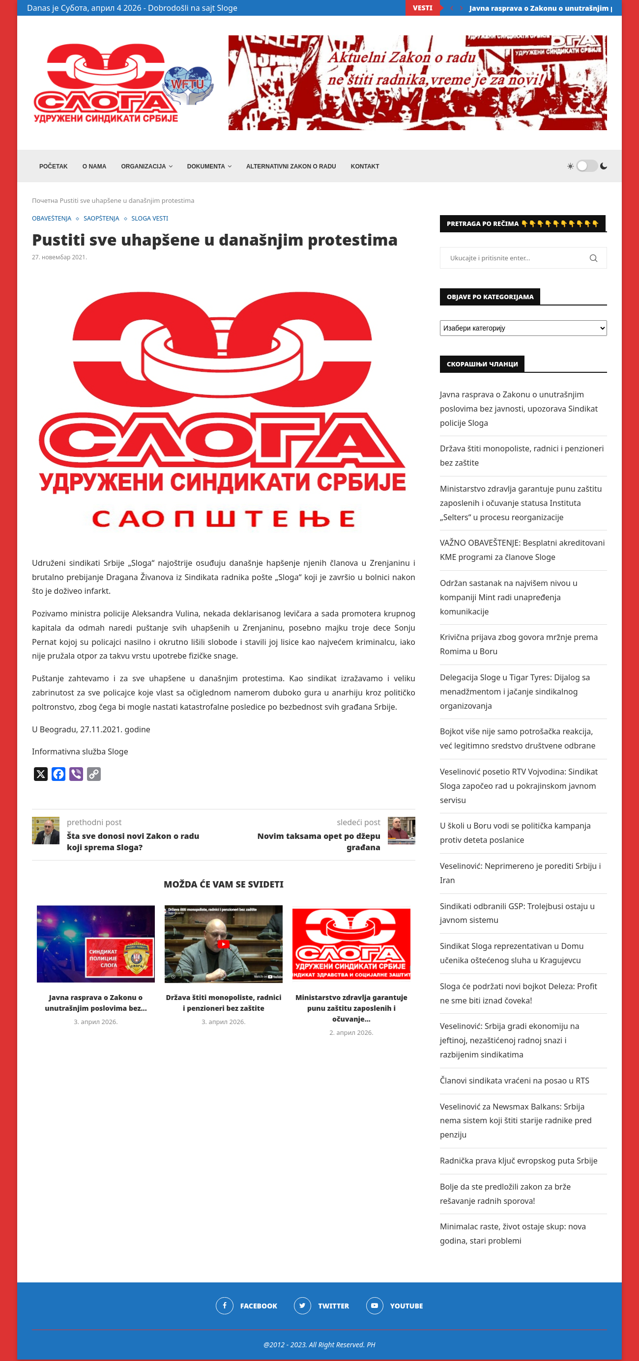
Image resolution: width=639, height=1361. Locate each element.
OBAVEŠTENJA (53, 221)
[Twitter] (321, 1307)
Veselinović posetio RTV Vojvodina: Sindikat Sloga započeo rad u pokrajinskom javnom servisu (519, 787)
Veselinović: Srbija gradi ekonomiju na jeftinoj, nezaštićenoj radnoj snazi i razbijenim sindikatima (510, 1042)
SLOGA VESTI (155, 221)
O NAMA (95, 166)
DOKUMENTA (206, 166)
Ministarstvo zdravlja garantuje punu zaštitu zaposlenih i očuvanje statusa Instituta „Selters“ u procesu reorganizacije (521, 505)
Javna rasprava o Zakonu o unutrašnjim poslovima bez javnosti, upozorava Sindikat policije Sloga (519, 410)
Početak (53, 166)
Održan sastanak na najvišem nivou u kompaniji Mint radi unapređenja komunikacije (509, 599)
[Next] (461, 8)
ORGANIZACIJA (143, 166)
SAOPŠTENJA (105, 221)
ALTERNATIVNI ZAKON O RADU (291, 166)
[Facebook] (246, 1307)
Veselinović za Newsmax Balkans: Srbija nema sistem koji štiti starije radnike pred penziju (516, 1122)
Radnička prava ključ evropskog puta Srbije (519, 1162)
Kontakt (365, 166)
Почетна (45, 202)
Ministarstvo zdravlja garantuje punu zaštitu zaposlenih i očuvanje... (351, 1010)
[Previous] (452, 8)
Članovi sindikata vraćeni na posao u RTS (514, 1082)
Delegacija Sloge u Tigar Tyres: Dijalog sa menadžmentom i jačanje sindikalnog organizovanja (515, 693)
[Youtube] (395, 1307)
